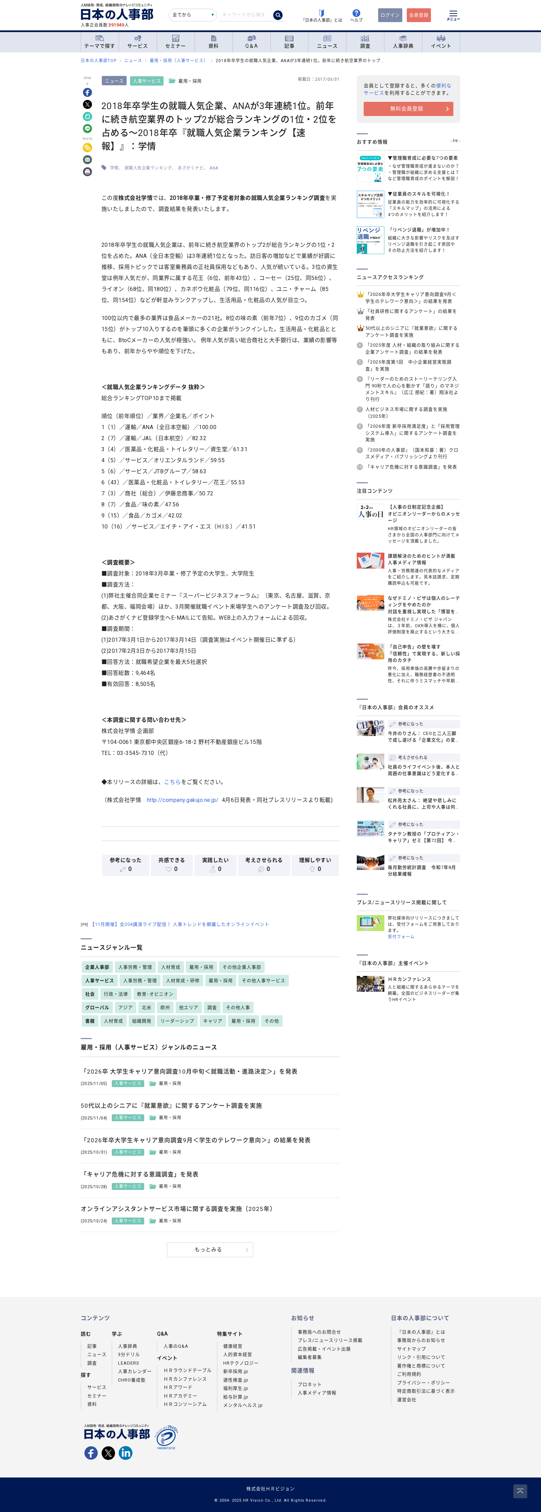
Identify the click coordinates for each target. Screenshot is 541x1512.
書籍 (90, 1021)
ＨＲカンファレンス (185, 1379)
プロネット (310, 1384)
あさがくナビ (191, 168)
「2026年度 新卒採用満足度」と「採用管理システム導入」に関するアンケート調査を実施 (412, 433)
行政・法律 (116, 994)
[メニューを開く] (453, 16)
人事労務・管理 (135, 967)
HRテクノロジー (241, 1363)
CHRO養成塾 (132, 1380)
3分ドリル (129, 1354)
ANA (214, 168)
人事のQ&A (176, 1346)
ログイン (390, 15)
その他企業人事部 (242, 967)
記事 (289, 42)
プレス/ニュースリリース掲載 (330, 1340)
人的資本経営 (237, 1354)
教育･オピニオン (155, 994)
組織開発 (141, 1021)
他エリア (188, 1007)
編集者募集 (310, 1357)
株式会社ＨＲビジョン (270, 1488)
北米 (146, 1007)
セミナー (175, 42)
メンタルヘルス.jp (243, 1405)
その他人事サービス (263, 980)
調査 (365, 42)
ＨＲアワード (178, 1387)
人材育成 (170, 967)
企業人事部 (97, 967)
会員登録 (419, 15)
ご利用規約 (409, 1374)
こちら (172, 782)
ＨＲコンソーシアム (185, 1404)
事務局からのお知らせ (421, 1340)
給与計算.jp (235, 1396)
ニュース (327, 42)
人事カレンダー (135, 1371)
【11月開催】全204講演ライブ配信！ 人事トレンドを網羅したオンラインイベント (175, 924)
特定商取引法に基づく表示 (426, 1391)
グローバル (97, 1007)
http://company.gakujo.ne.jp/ (183, 800)
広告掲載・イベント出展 (324, 1348)
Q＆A (251, 42)
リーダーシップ (177, 1021)
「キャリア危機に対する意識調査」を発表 (411, 466)
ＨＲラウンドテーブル (188, 1370)
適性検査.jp (235, 1380)
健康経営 (233, 1346)
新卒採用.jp (235, 1371)
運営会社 (406, 1399)
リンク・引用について (421, 1357)
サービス (137, 42)
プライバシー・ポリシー (423, 1382)
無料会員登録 (406, 109)
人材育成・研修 (183, 980)
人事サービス (147, 81)
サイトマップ (411, 1348)
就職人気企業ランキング (148, 168)
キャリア (213, 1021)
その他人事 (238, 1007)
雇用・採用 (201, 967)
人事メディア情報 (317, 1392)
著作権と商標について (421, 1365)
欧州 (165, 1007)
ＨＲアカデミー (180, 1395)
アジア (125, 1007)
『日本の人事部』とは (421, 1332)
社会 (90, 994)
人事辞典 (403, 42)
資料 (213, 42)
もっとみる (208, 1250)
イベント (441, 42)
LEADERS (128, 1363)
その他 (272, 1021)
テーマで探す (99, 42)
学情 (114, 168)
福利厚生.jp (235, 1388)
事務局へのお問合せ (319, 1332)
